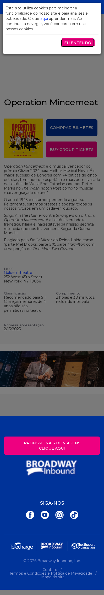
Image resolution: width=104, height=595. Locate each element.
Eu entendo (77, 42)
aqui (44, 18)
